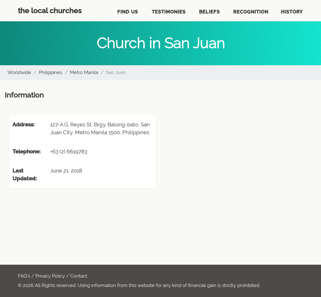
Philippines (50, 72)
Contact (78, 276)
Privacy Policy (50, 276)
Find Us (127, 12)
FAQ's (24, 276)
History (292, 12)
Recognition (250, 12)
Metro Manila (84, 72)
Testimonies (169, 12)
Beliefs (209, 12)
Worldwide (19, 72)
